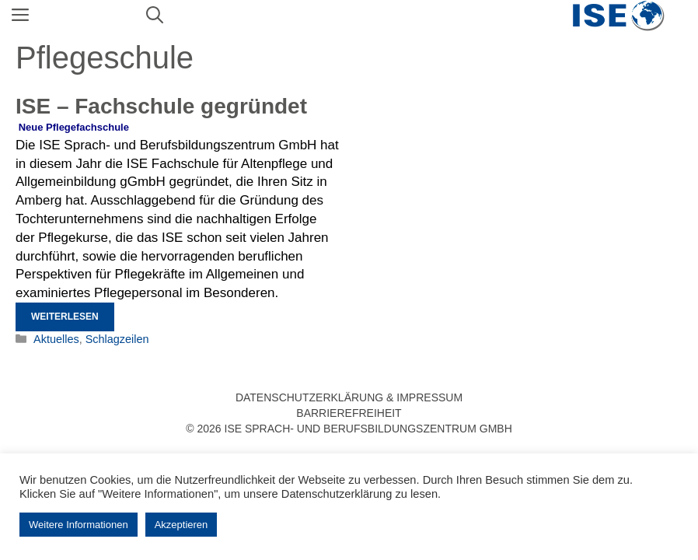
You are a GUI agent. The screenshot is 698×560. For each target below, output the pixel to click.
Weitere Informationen (78, 524)
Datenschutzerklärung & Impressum (349, 397)
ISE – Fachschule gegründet (161, 106)
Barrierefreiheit (348, 413)
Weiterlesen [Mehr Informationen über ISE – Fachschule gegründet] (65, 316)
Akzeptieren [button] (181, 524)
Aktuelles (56, 339)
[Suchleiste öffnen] (154, 15)
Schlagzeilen (117, 339)
